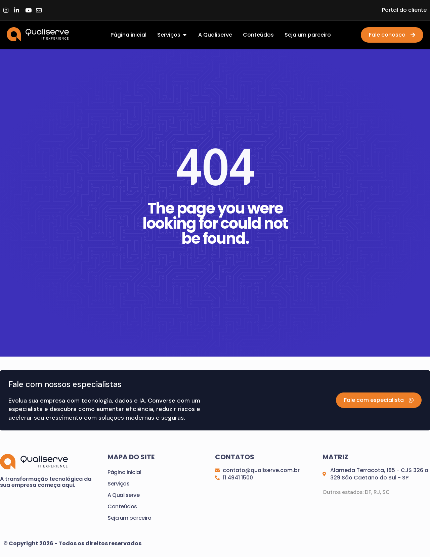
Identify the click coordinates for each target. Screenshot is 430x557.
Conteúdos (122, 507)
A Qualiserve (123, 495)
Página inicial (124, 472)
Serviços (118, 484)
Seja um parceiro (129, 518)
